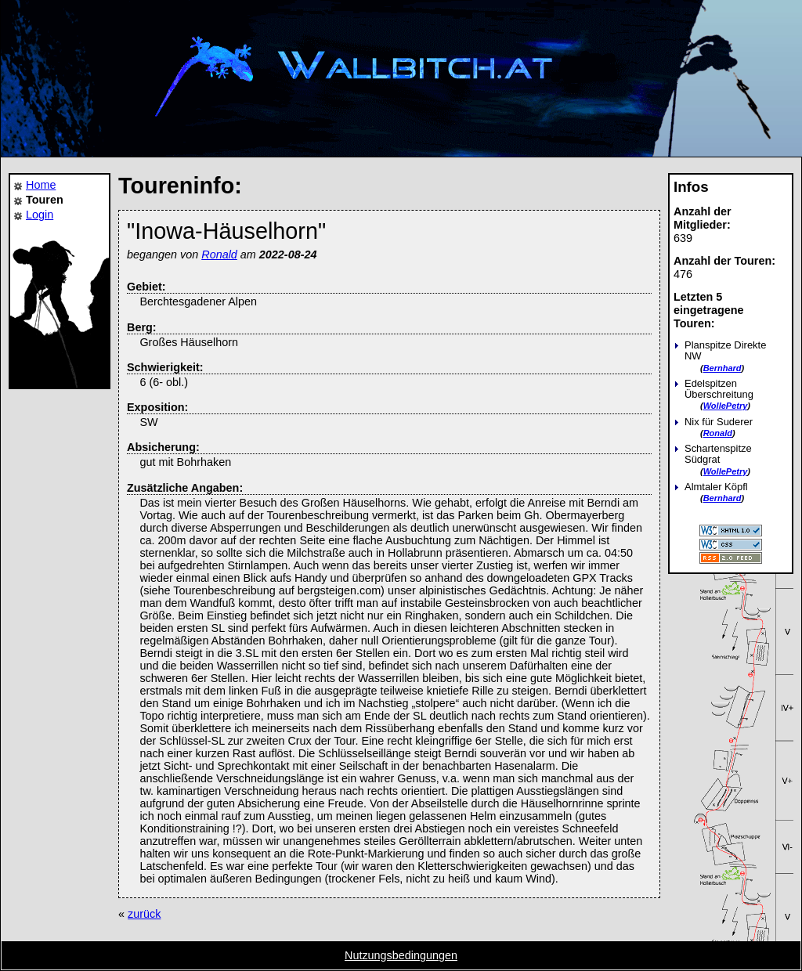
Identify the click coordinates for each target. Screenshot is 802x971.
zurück (144, 914)
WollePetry (725, 405)
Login (39, 214)
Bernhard (722, 368)
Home (41, 185)
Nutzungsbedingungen (401, 955)
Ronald (717, 433)
